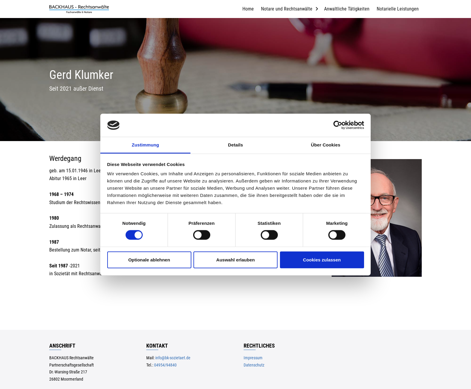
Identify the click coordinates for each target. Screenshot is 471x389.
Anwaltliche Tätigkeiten (346, 9)
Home (248, 9)
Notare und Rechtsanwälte (286, 9)
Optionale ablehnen (149, 259)
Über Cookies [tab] (325, 144)
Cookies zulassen (322, 259)
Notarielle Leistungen (398, 9)
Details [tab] (235, 144)
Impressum (253, 357)
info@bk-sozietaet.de (172, 357)
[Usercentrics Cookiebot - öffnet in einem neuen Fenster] (337, 125)
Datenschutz (254, 365)
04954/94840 (165, 365)
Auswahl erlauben (235, 259)
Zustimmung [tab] (145, 144)
